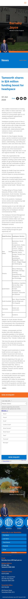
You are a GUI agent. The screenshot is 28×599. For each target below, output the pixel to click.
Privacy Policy (23, 554)
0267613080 (5, 573)
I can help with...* (6, 401)
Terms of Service (6, 461)
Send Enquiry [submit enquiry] (14, 457)
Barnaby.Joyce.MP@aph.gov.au (11, 560)
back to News (23, 60)
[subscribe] (14, 552)
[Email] (14, 421)
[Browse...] (4, 410)
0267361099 (5, 587)
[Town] (14, 435)
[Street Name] (14, 431)
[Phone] (14, 417)
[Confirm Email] (14, 424)
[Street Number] (14, 428)
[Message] (14, 448)
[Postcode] (14, 439)
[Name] (14, 413)
